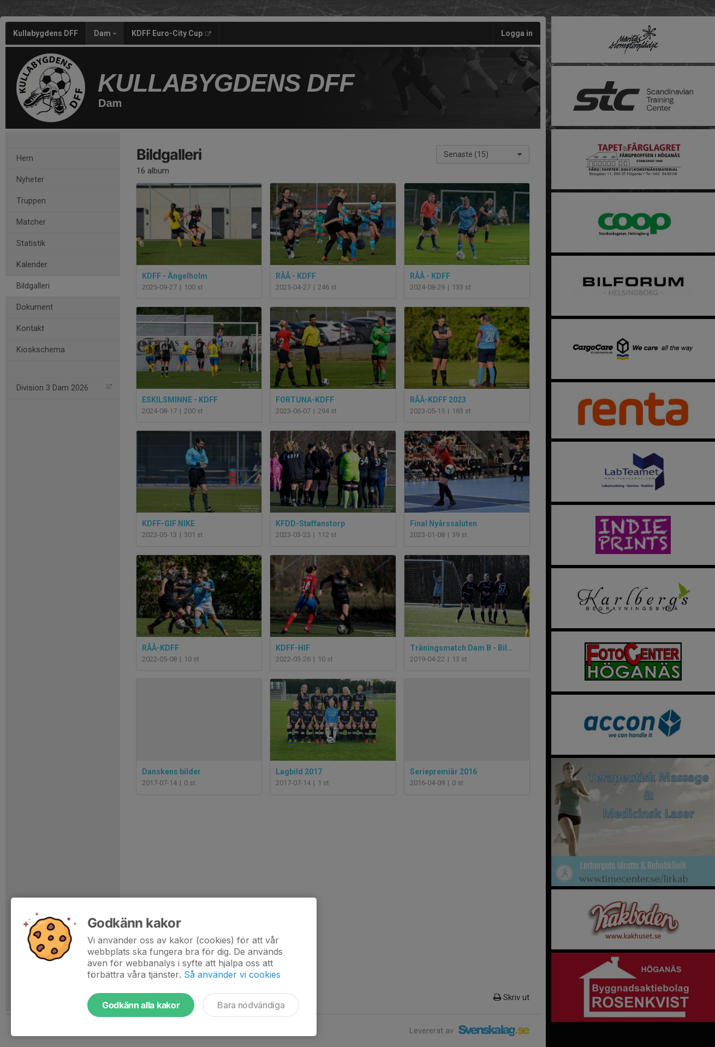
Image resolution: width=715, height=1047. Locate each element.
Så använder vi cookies (232, 974)
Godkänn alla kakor (141, 1005)
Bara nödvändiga (250, 1005)
